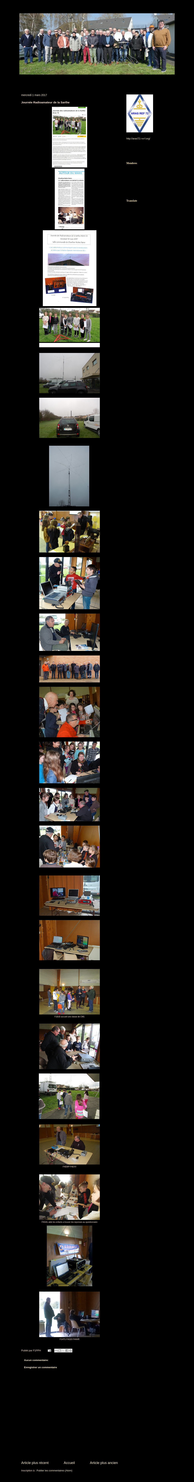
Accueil (69, 1463)
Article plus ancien (104, 1463)
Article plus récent (35, 1463)
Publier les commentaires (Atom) (54, 1470)
